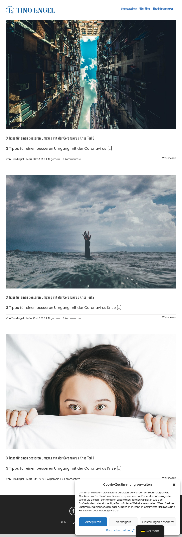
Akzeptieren (93, 522)
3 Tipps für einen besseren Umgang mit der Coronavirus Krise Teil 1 (50, 457)
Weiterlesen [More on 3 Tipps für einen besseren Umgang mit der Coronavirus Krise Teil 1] (169, 478)
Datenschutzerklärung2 (120, 530)
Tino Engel (17, 159)
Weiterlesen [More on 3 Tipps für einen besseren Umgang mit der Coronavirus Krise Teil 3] (169, 158)
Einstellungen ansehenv (158, 522)
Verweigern (123, 522)
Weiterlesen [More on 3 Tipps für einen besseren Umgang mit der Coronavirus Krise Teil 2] (169, 317)
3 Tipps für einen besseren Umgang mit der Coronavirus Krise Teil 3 (50, 138)
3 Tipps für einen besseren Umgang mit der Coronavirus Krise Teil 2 (50, 297)
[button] (174, 485)
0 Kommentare (72, 159)
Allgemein (54, 159)
